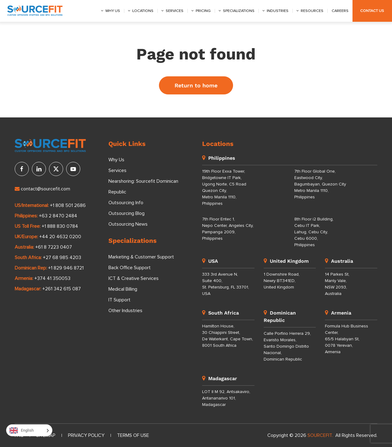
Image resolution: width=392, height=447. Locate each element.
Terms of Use (133, 435)
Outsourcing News (128, 224)
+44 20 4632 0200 (60, 236)
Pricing (203, 11)
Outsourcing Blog (126, 213)
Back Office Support (129, 267)
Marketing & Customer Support (141, 256)
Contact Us (372, 11)
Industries (277, 11)
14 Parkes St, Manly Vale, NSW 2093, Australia (337, 284)
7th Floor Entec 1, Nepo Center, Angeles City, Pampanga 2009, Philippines (228, 229)
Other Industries (125, 310)
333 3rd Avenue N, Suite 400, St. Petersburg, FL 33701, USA (225, 284)
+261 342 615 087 (61, 288)
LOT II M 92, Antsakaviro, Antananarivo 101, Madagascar (226, 398)
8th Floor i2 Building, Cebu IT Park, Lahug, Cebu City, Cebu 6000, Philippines (314, 232)
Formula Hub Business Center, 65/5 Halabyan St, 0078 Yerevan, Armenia (346, 339)
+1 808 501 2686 (68, 205)
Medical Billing (122, 289)
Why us (112, 11)
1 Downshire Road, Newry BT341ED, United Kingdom (282, 280)
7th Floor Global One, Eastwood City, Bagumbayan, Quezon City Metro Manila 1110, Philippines (320, 184)
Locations (142, 11)
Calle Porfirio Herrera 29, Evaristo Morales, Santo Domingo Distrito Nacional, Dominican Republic (287, 346)
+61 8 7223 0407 (53, 247)
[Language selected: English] (29, 430)
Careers (340, 11)
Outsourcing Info (125, 202)
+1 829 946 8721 (66, 268)
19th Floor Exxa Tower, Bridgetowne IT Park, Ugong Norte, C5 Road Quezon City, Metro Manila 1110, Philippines (224, 187)
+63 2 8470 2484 (58, 215)
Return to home (196, 85)
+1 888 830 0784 (60, 226)
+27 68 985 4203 (62, 257)
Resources (312, 11)
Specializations (238, 11)
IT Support (119, 299)
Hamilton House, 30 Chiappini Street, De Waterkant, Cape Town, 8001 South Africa (227, 336)
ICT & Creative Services (133, 278)
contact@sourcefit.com (42, 188)
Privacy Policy (86, 435)
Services (174, 11)
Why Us (116, 159)
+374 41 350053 (52, 278)
